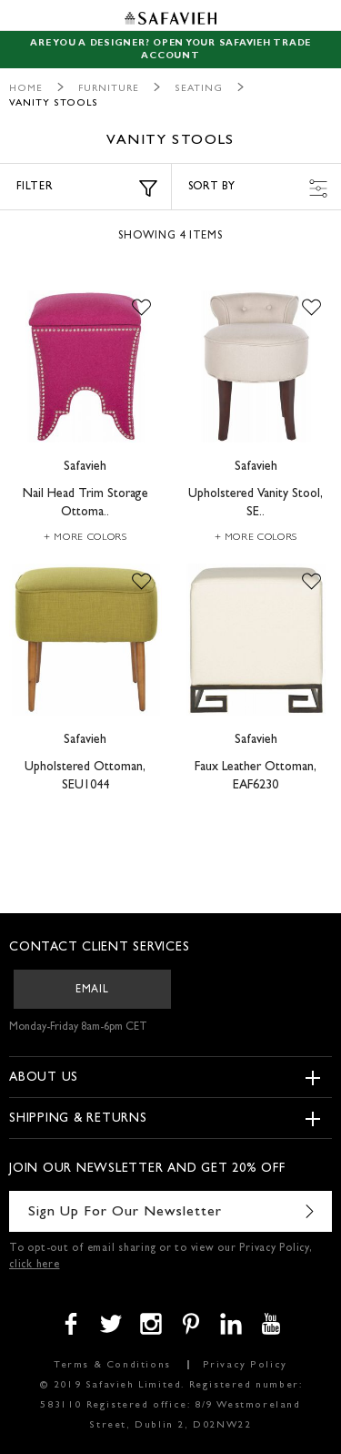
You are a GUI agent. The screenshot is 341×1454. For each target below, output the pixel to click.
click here (34, 1265)
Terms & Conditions (112, 1365)
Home (26, 89)
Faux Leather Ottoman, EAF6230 (255, 776)
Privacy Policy (245, 1365)
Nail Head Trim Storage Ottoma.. (85, 503)
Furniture (108, 89)
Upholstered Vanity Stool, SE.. (255, 503)
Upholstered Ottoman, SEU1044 (85, 776)
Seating (199, 89)
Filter (86, 188)
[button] (141, 308)
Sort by (258, 188)
